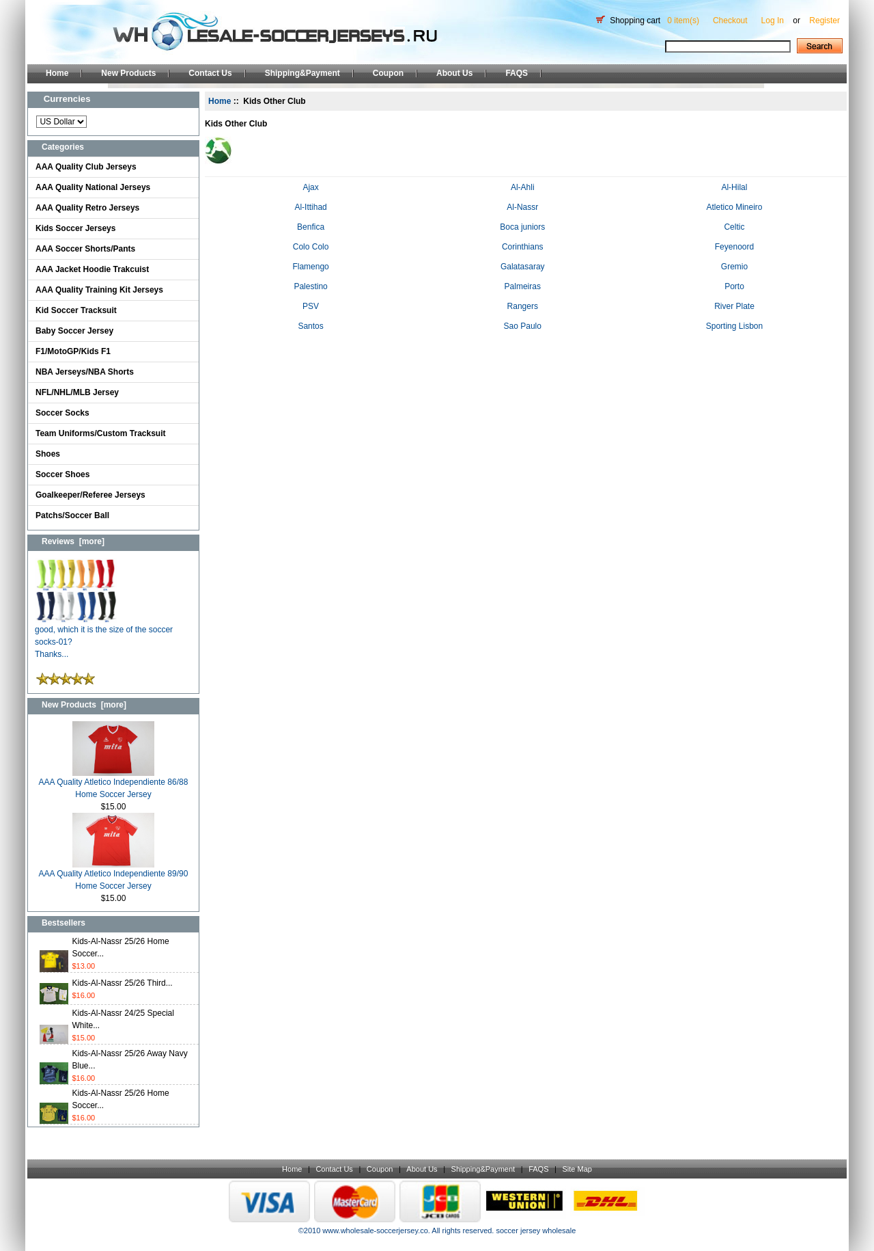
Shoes (48, 454)
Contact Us (209, 73)
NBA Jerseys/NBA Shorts (85, 372)
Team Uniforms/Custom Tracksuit (101, 433)
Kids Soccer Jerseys (75, 228)
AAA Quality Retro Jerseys (87, 208)
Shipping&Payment (302, 73)
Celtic (734, 226)
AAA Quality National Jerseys (93, 187)
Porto (734, 285)
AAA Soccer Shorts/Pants (85, 249)
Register (824, 20)
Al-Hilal (734, 186)
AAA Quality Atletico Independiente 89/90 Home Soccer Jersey (113, 875)
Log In (772, 20)
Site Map (576, 1169)
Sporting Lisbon (734, 325)
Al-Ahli (523, 186)
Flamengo (310, 265)
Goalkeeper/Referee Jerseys (90, 495)
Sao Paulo (522, 325)
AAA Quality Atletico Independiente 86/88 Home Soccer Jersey (113, 783)
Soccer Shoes (62, 474)
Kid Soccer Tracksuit (76, 310)
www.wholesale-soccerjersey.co (374, 1230)
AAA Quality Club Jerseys (86, 167)
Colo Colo (311, 246)
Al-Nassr (522, 206)
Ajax (310, 186)
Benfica (310, 226)
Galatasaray (523, 265)
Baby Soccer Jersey (74, 331)
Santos (310, 325)
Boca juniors (522, 226)
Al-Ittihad (310, 206)
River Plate (734, 305)
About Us (454, 73)
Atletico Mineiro (734, 206)
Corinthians (523, 246)
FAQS (516, 73)
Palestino (310, 285)
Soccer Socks (62, 413)
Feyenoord (734, 246)
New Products (128, 73)
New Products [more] (84, 705)
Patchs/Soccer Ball (72, 515)
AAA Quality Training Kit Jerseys (99, 290)
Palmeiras (523, 285)
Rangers (522, 305)
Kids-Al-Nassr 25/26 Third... (122, 983)
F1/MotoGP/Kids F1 (73, 351)
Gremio (734, 265)
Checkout (730, 20)
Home (57, 73)
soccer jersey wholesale (536, 1230)
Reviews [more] (73, 541)
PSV (310, 305)
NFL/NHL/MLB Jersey (77, 392)
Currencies (67, 99)
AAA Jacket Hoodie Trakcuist (92, 269)
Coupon (388, 73)
